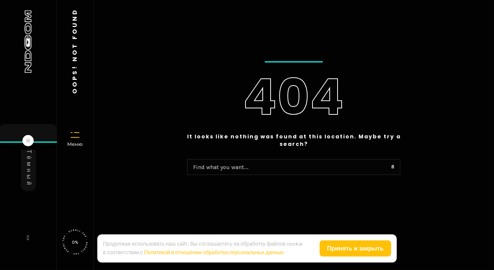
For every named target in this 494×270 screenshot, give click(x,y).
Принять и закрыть (355, 248)
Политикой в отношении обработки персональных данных (214, 252)
